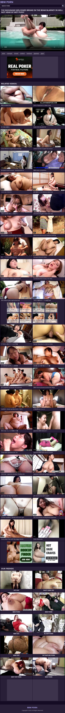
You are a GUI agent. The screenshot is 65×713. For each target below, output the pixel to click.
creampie (9, 53)
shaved (16, 53)
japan (42, 53)
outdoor (22, 53)
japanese (36, 53)
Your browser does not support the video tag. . (32, 33)
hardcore (29, 53)
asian (3, 53)
